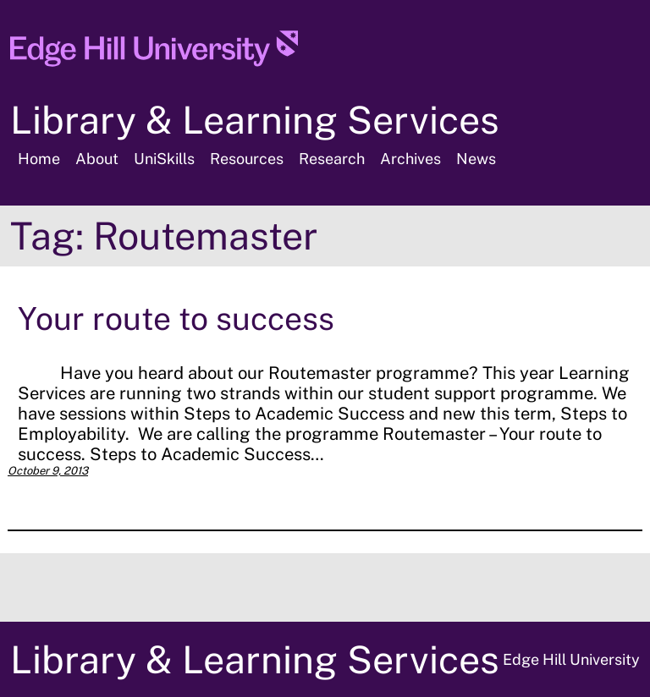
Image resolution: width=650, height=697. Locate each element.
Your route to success (176, 318)
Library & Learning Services (254, 119)
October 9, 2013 (48, 470)
